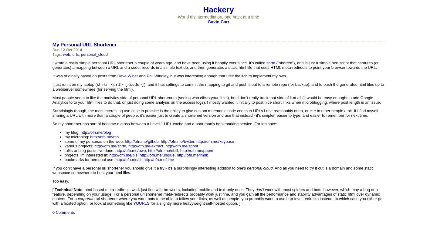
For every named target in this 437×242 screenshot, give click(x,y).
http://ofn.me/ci (128, 160)
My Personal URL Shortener (85, 44)
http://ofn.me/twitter (177, 142)
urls (76, 54)
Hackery (218, 9)
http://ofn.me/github (142, 142)
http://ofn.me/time (159, 160)
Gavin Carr (218, 21)
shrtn (270, 63)
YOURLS (141, 204)
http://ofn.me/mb (104, 137)
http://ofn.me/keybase (215, 142)
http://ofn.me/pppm (196, 151)
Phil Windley (157, 76)
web (66, 54)
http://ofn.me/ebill (163, 151)
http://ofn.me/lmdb (192, 155)
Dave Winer (127, 76)
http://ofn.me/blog (96, 133)
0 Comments (64, 213)
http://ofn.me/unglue (157, 155)
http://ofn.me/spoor (181, 146)
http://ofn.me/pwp (131, 151)
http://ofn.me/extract (145, 146)
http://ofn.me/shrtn (110, 146)
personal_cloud (94, 54)
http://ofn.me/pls (124, 155)
